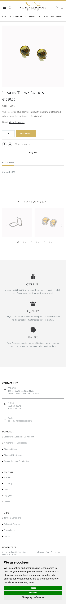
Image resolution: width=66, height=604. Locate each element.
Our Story (8, 483)
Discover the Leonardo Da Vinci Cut (19, 437)
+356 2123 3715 (14, 408)
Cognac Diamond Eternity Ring (16, 461)
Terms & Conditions (12, 518)
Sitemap (7, 477)
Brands (7, 502)
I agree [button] (33, 588)
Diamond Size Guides (13, 455)
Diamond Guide (10, 449)
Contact (7, 489)
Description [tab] (8, 162)
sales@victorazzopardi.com (20, 421)
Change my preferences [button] (33, 597)
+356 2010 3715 (14, 406)
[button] (10, 9)
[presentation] (5, 225)
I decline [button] (33, 592)
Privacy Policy (9, 530)
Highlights (8, 495)
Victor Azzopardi (17, 122)
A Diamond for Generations (15, 443)
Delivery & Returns (12, 524)
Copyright (8, 536)
